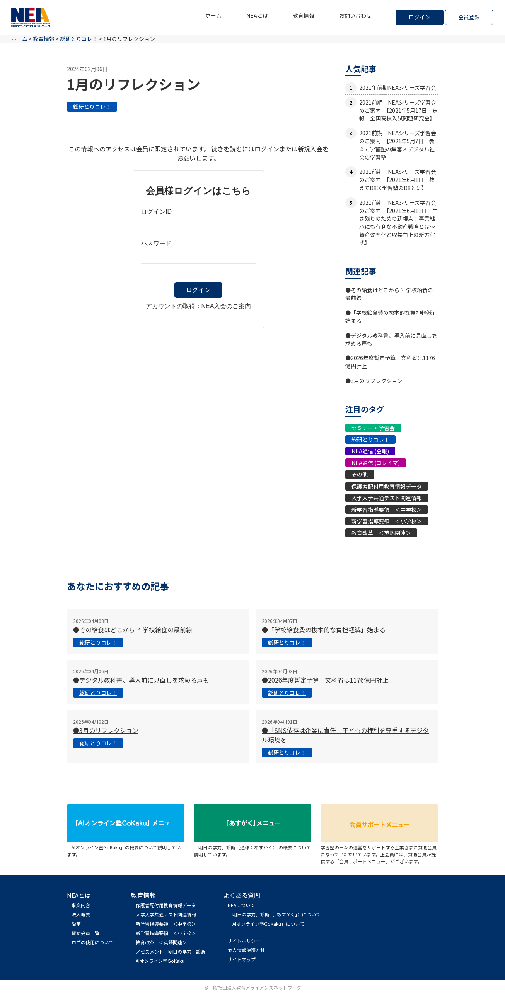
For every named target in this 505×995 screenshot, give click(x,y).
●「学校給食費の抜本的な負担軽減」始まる (324, 629)
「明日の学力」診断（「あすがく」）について (274, 914)
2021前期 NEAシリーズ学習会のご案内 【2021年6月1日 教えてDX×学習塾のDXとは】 (397, 180)
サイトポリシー (244, 940)
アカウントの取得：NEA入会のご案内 (198, 306)
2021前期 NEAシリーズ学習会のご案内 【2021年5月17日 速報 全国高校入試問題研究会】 (398, 110)
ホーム (213, 15)
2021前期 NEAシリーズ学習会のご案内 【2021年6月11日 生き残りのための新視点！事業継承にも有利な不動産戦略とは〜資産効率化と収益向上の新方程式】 (398, 223)
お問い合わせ (355, 15)
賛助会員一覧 (85, 933)
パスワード (156, 243)
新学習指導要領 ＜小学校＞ (386, 521)
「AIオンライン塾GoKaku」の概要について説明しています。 (125, 847)
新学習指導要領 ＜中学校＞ (386, 509)
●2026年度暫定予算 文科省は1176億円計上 (325, 679)
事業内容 (81, 905)
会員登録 (469, 17)
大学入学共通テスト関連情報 (386, 498)
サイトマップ (242, 959)
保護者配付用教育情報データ (386, 486)
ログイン (419, 17)
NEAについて (241, 905)
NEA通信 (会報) (370, 451)
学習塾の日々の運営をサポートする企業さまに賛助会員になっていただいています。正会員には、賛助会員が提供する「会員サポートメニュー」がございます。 (379, 851)
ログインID (156, 211)
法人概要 (81, 914)
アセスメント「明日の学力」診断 (170, 951)
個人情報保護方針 (246, 950)
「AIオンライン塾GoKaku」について (266, 923)
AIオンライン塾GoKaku (160, 960)
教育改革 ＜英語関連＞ (381, 533)
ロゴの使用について (92, 942)
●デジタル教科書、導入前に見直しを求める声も (141, 679)
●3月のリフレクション (374, 380)
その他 (359, 474)
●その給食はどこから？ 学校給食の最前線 (132, 629)
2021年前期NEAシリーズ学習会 (397, 87)
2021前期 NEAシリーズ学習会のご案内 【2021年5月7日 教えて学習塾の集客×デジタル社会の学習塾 (397, 145)
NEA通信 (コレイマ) (375, 463)
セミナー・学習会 (373, 428)
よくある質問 (241, 895)
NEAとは (257, 15)
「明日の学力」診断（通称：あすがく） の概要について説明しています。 (252, 847)
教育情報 (303, 15)
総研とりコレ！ (92, 106)
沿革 (76, 923)
